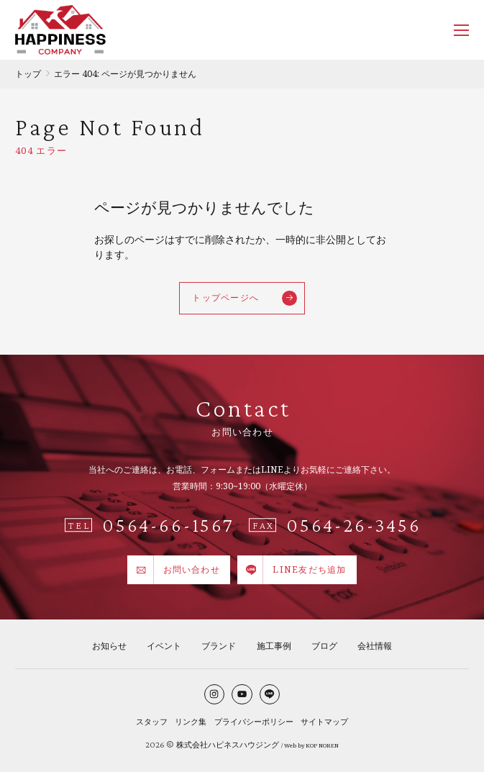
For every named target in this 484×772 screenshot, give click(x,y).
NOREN (329, 745)
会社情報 (374, 646)
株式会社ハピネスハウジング (227, 745)
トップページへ (244, 298)
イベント (164, 646)
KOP (311, 745)
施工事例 (274, 646)
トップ (28, 74)
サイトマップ (324, 722)
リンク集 (190, 722)
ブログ (324, 646)
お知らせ (109, 646)
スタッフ (152, 722)
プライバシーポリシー (253, 722)
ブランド (218, 646)
